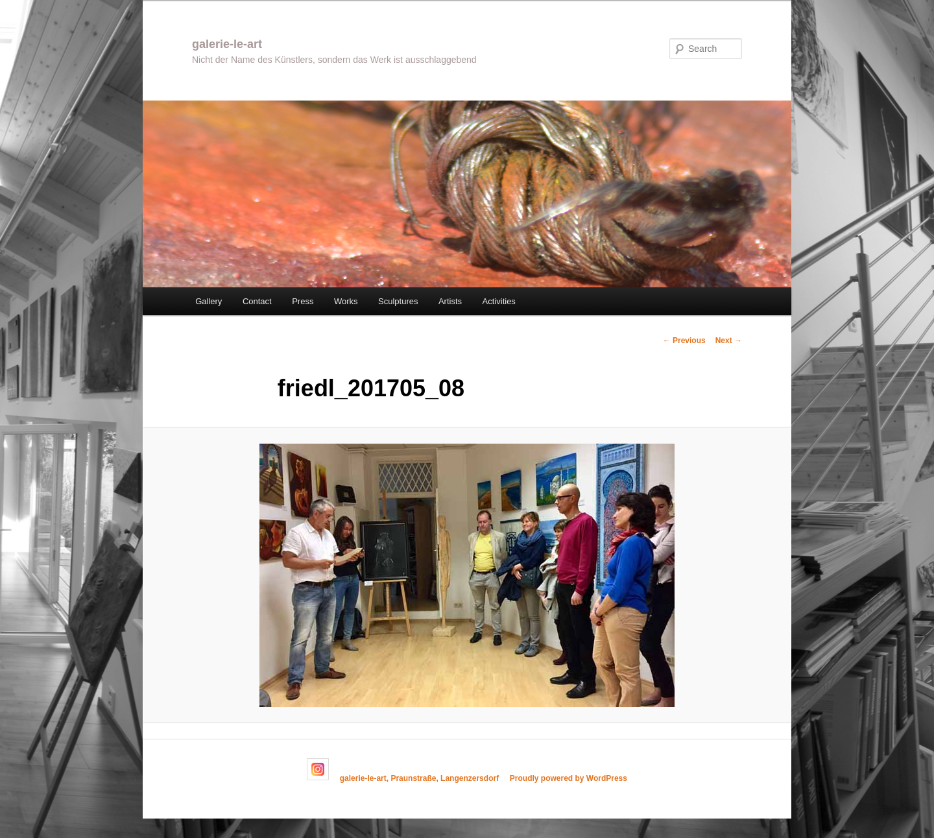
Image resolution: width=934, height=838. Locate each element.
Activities (499, 301)
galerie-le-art (227, 44)
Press (302, 301)
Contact (257, 301)
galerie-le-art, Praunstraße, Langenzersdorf (419, 777)
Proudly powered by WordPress (568, 777)
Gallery (208, 301)
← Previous (684, 340)
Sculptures (398, 301)
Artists (450, 301)
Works (346, 301)
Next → (728, 340)
